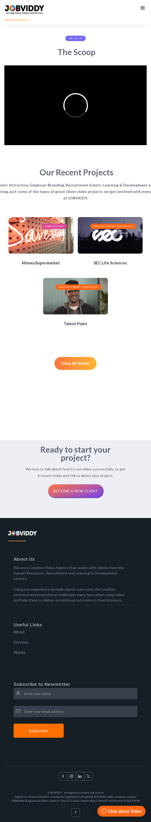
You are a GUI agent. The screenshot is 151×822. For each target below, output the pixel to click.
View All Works (75, 363)
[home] (25, 12)
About (19, 631)
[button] (142, 7)
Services (21, 642)
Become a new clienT (75, 491)
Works (19, 652)
